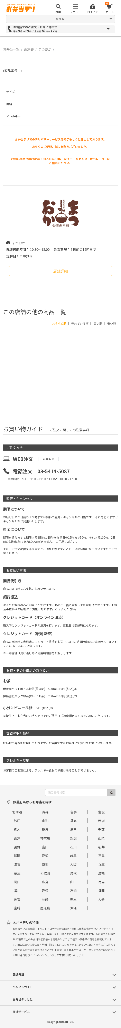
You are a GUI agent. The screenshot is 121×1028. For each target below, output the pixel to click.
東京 (17, 838)
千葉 (101, 829)
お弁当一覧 (11, 49)
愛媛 (45, 890)
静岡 (17, 855)
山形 (45, 820)
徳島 (101, 881)
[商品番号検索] (76, 792)
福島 (73, 820)
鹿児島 (45, 907)
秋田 (17, 820)
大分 (101, 899)
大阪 (73, 864)
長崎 (45, 899)
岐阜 (73, 855)
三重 (101, 855)
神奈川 (45, 838)
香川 (17, 890)
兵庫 (101, 864)
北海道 (17, 811)
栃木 (17, 829)
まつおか (44, 49)
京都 (45, 864)
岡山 (17, 881)
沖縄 (73, 907)
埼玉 (73, 829)
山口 (73, 881)
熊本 (73, 899)
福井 (101, 847)
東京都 (29, 49)
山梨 (101, 838)
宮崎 (17, 907)
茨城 (101, 820)
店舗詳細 (60, 271)
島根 (101, 873)
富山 (45, 847)
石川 (73, 847)
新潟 (73, 838)
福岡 (101, 890)
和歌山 (45, 873)
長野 (17, 847)
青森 (45, 811)
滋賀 (17, 864)
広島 (45, 881)
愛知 (45, 855)
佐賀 (17, 899)
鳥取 (73, 873)
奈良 (17, 873)
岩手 (73, 811)
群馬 (45, 829)
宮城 (101, 811)
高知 (73, 890)
